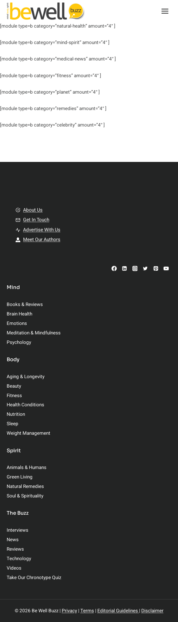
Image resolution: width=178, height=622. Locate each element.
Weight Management (28, 433)
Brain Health (19, 313)
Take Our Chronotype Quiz (34, 577)
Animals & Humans (26, 467)
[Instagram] (135, 268)
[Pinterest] (155, 268)
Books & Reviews (25, 304)
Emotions (17, 323)
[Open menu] (164, 11)
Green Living (20, 476)
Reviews (15, 549)
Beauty (14, 386)
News (13, 539)
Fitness (14, 395)
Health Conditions (25, 404)
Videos (14, 568)
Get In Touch (36, 219)
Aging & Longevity (25, 376)
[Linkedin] (124, 268)
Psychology (19, 342)
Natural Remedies (25, 486)
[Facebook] (114, 268)
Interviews (17, 530)
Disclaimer (152, 610)
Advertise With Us (41, 229)
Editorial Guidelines (118, 610)
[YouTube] (166, 268)
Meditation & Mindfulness (34, 332)
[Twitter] (145, 268)
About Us (33, 209)
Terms (87, 610)
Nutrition (16, 414)
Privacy (69, 610)
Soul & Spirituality (25, 495)
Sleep (12, 423)
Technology (19, 558)
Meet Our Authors (41, 239)
